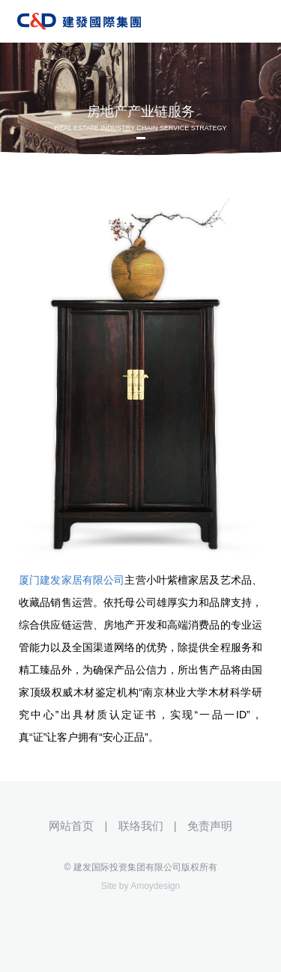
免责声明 (209, 825)
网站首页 (71, 825)
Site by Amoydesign (140, 886)
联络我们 (140, 825)
